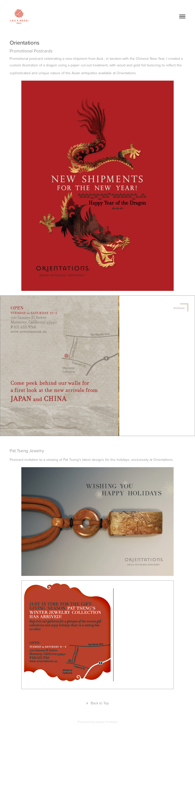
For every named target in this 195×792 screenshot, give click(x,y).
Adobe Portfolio (106, 722)
